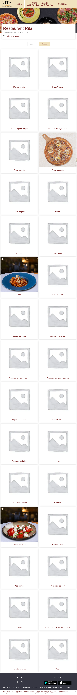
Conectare (62, 4)
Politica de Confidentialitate (51, 687)
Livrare (32, 44)
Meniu (19, 4)
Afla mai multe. (63, 693)
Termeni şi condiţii (29, 687)
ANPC (69, 687)
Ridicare (44, 44)
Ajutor (16, 687)
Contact (6, 687)
